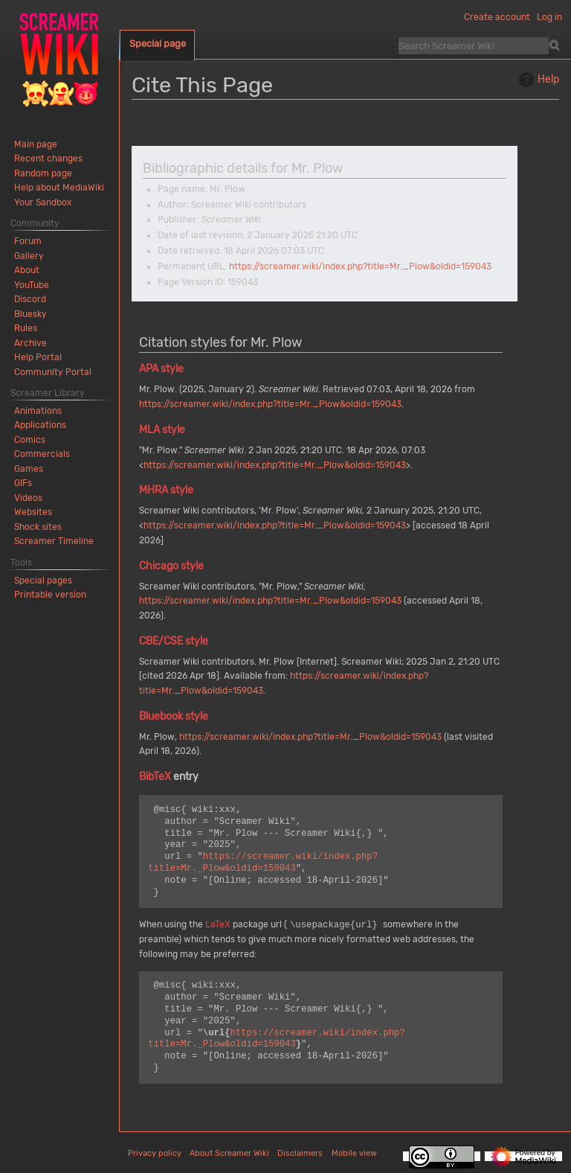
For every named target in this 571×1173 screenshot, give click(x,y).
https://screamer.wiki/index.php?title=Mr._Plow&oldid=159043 (360, 266)
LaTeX (217, 925)
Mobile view (354, 1153)
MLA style (162, 430)
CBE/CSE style (173, 641)
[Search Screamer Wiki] (474, 45)
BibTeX (155, 776)
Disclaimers (300, 1153)
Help (537, 79)
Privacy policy (154, 1153)
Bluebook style (173, 716)
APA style (161, 368)
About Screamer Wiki (229, 1153)
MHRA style (166, 490)
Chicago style (171, 566)
